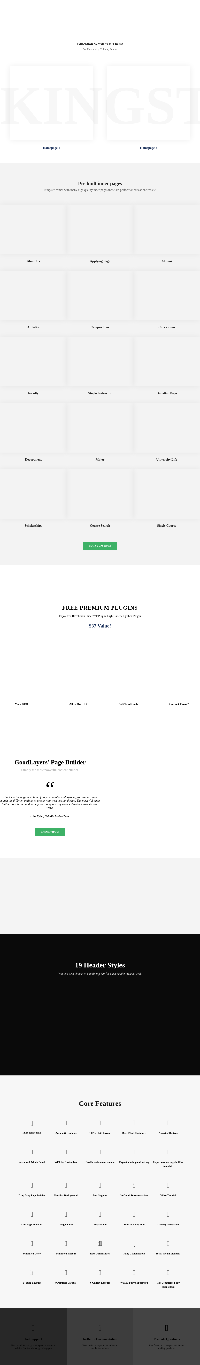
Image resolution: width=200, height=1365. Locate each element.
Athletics (33, 327)
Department (33, 459)
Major (100, 459)
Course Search (100, 525)
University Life (166, 459)
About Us (33, 261)
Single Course (166, 525)
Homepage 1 (51, 148)
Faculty (33, 393)
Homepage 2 (148, 148)
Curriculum (166, 327)
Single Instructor (100, 393)
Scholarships (33, 525)
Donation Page (167, 393)
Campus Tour (99, 327)
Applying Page (100, 261)
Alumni (166, 261)
